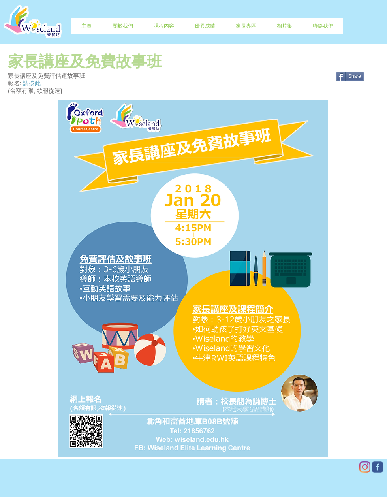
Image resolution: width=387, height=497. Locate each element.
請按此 (32, 84)
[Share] (350, 76)
